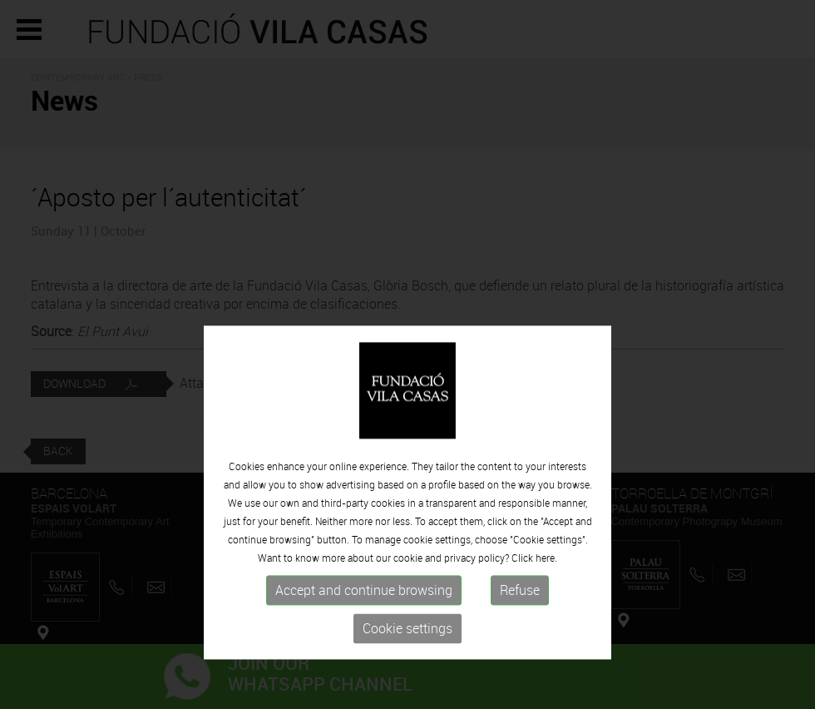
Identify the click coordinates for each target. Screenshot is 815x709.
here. (546, 595)
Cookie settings (407, 666)
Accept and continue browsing (363, 627)
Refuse (520, 627)
